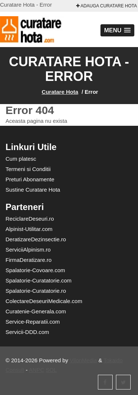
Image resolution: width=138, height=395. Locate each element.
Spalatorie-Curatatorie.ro (36, 291)
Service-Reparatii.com (33, 322)
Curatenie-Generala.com (36, 311)
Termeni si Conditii (28, 169)
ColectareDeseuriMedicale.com (44, 301)
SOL (51, 370)
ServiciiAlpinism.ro (28, 249)
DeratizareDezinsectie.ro (36, 239)
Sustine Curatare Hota (33, 189)
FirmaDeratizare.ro (29, 260)
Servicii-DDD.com (27, 332)
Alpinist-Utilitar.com (29, 229)
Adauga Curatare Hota (106, 5)
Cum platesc (21, 159)
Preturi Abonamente (30, 179)
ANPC (36, 370)
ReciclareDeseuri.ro (30, 219)
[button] (117, 30)
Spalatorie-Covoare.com (35, 270)
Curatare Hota (60, 92)
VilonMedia (83, 360)
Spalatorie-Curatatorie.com (38, 280)
